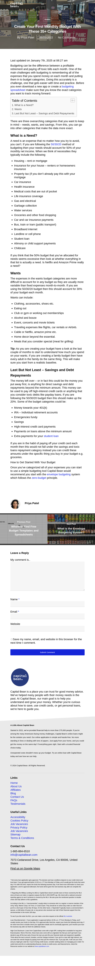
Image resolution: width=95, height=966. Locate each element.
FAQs (13, 800)
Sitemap (15, 834)
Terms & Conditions (22, 838)
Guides (47, 19)
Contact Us (17, 796)
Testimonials (17, 803)
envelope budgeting (59, 474)
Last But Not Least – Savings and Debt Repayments (44, 113)
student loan (51, 436)
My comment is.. (20, 559)
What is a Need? (24, 105)
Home (14, 782)
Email (14, 611)
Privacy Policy (18, 827)
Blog (13, 793)
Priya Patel (27, 37)
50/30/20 (56, 144)
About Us (16, 786)
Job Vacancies (19, 824)
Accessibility (17, 817)
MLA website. (68, 916)
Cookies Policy (19, 820)
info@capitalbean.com (23, 854)
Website (15, 624)
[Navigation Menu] (83, 4)
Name (14, 599)
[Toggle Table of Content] (71, 100)
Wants (18, 109)
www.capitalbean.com (42, 946)
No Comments (66, 37)
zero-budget (39, 477)
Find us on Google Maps (25, 868)
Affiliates (15, 789)
